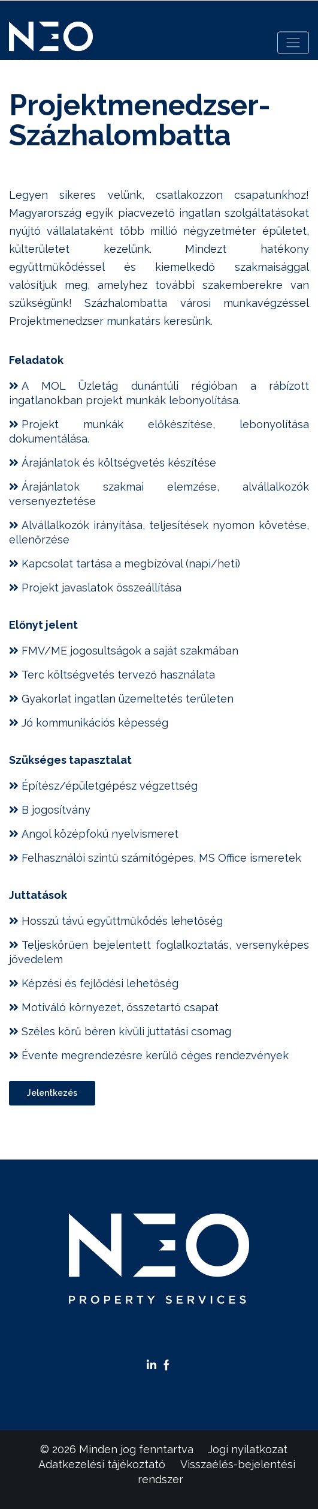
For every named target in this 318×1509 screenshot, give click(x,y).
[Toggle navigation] (293, 43)
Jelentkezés (52, 1093)
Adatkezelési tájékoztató (101, 1464)
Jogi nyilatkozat (247, 1449)
